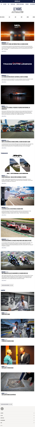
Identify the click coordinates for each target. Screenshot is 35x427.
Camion (28, 17)
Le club (17, 415)
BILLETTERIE (4, 4)
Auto (15, 17)
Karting (34, 17)
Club (9, 17)
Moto (21, 17)
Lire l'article (4, 183)
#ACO (17, 422)
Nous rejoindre (17, 420)
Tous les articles (2, 17)
